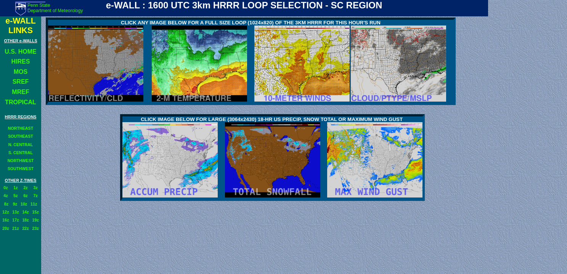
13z (15, 212)
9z (14, 204)
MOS (20, 71)
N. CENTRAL (20, 144)
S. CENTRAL (20, 152)
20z (5, 228)
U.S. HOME (21, 51)
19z (35, 220)
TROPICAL (20, 102)
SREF (21, 81)
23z (35, 228)
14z (25, 212)
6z (25, 195)
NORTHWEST (21, 160)
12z (5, 212)
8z (6, 204)
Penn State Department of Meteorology (55, 8)
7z (35, 195)
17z (15, 220)
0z (5, 187)
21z (15, 228)
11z (33, 204)
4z (5, 195)
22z (25, 228)
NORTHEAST (20, 128)
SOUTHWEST (21, 168)
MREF (20, 92)
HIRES (20, 61)
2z (25, 187)
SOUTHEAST (20, 136)
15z (35, 212)
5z (15, 195)
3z (35, 187)
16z (5, 220)
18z (25, 220)
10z (23, 204)
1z (15, 187)
